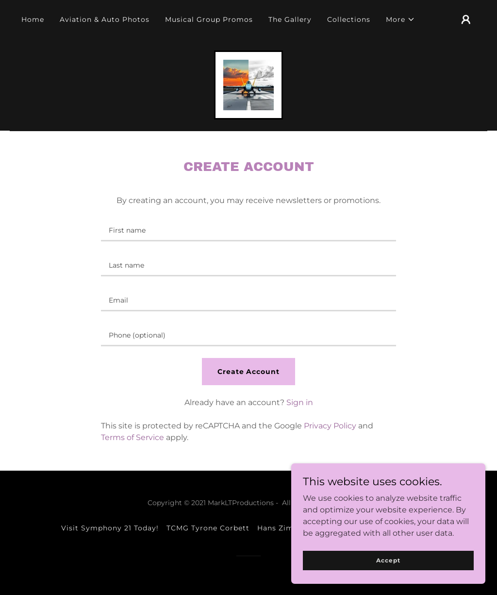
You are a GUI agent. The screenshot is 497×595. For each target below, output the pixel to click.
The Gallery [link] (290, 19)
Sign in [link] (299, 402)
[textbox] (248, 229)
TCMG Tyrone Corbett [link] (207, 528)
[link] (248, 84)
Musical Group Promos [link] (209, 19)
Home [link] (32, 19)
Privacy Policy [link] (330, 425)
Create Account (248, 371)
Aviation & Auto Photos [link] (104, 19)
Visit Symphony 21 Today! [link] (110, 528)
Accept (388, 560)
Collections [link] (348, 19)
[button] (400, 19)
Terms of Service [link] (132, 437)
